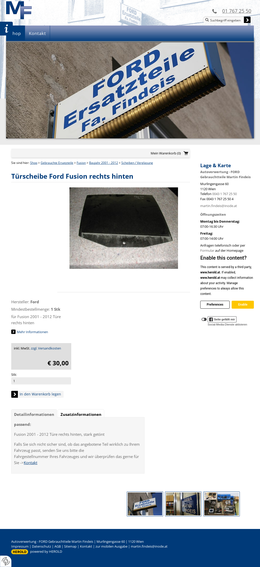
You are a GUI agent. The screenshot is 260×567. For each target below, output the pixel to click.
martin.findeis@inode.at (218, 205)
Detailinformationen (34, 414)
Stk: (14, 374)
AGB (57, 546)
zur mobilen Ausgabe (111, 546)
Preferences (215, 304)
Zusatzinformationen (81, 414)
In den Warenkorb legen (40, 394)
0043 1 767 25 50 (224, 193)
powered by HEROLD (46, 551)
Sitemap (70, 546)
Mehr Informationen (32, 332)
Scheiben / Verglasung (137, 163)
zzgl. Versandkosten (46, 348)
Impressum (20, 546)
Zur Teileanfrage (6, 28)
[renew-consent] (5, 561)
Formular (207, 250)
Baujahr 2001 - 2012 (103, 163)
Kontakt (37, 33)
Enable (242, 304)
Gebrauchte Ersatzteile (57, 163)
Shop (15, 33)
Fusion (81, 163)
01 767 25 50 (236, 11)
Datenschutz (41, 546)
